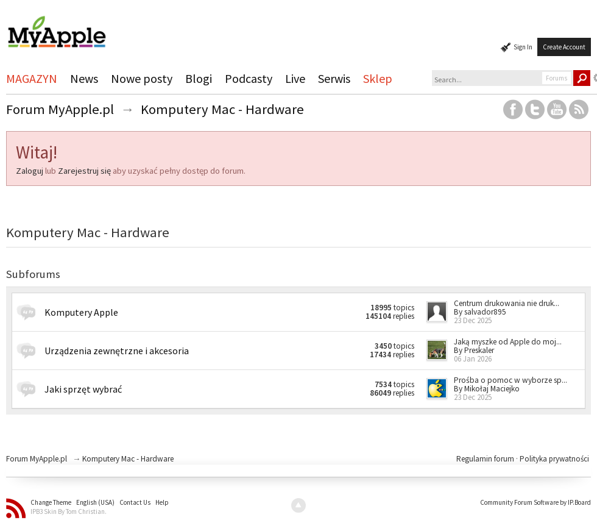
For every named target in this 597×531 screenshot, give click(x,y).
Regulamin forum (486, 459)
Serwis (334, 78)
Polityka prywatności (554, 459)
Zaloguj (29, 170)
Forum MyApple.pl (36, 459)
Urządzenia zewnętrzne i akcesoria (116, 350)
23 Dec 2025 (473, 320)
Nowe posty (141, 78)
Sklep (377, 78)
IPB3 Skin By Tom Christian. (68, 511)
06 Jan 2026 (473, 359)
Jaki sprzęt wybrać (83, 389)
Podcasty (248, 78)
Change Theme (50, 502)
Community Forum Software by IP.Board (535, 502)
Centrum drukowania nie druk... (506, 303)
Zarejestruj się (84, 170)
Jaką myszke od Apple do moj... (508, 342)
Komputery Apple (81, 312)
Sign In (523, 47)
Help (162, 502)
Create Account (564, 47)
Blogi (198, 78)
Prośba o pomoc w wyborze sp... (510, 380)
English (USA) (95, 502)
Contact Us (134, 502)
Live (295, 78)
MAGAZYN (31, 78)
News (84, 78)
